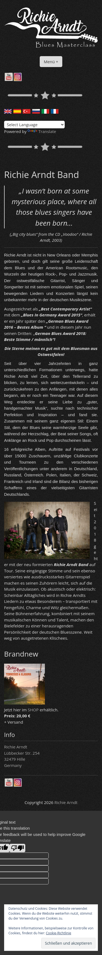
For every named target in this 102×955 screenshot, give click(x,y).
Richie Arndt (66, 802)
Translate (41, 131)
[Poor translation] (17, 848)
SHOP (33, 709)
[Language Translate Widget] (34, 124)
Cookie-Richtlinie (58, 933)
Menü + (51, 61)
